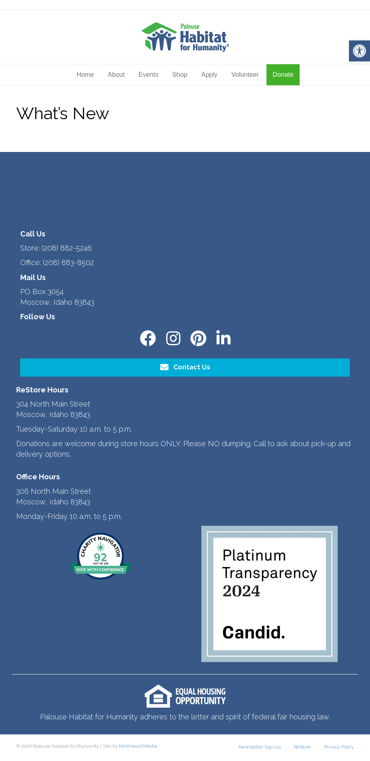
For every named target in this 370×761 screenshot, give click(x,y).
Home (85, 74)
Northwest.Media (138, 746)
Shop (179, 74)
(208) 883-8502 (68, 262)
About (116, 74)
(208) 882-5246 (67, 248)
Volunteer (245, 74)
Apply (209, 74)
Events (149, 74)
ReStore (302, 747)
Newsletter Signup (260, 747)
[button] (359, 50)
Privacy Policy (339, 747)
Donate (283, 74)
